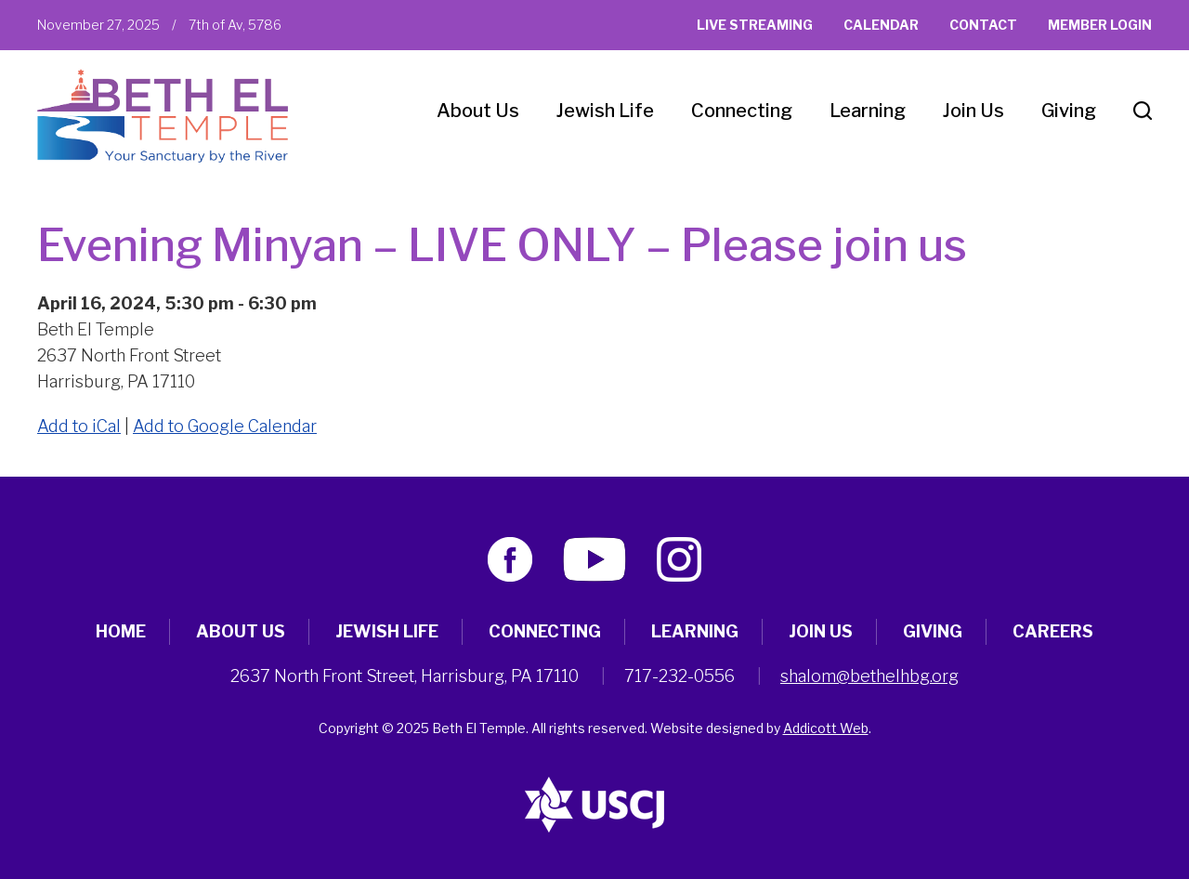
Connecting (741, 110)
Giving (1068, 110)
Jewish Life (605, 110)
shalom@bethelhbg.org (869, 676)
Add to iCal (79, 426)
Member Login (1100, 25)
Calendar (881, 25)
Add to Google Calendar (225, 426)
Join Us (973, 110)
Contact (983, 25)
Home (121, 631)
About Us (478, 110)
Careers (1053, 631)
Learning (868, 110)
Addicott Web (826, 728)
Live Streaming (755, 25)
